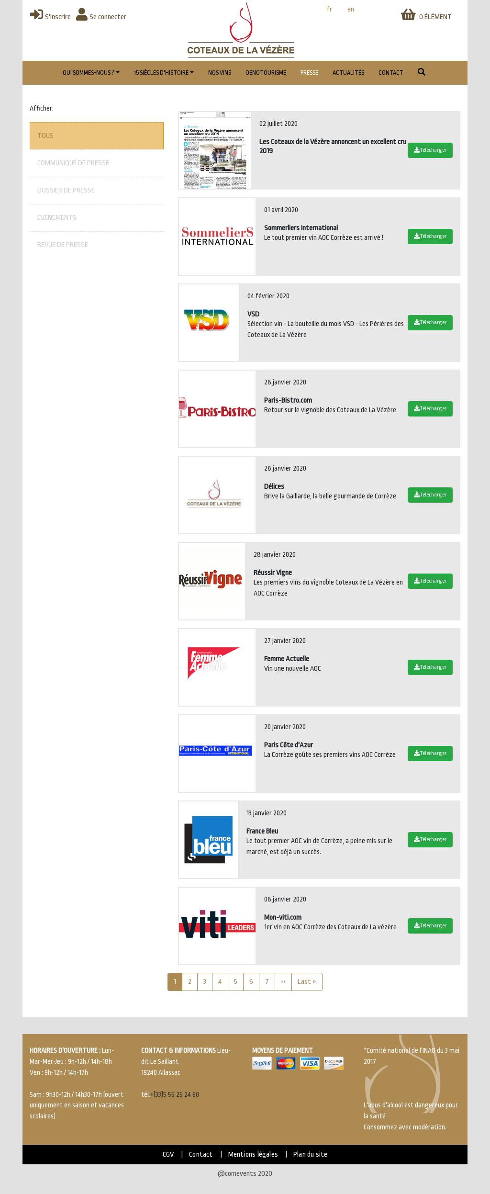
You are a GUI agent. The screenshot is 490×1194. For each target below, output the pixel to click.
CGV (168, 1154)
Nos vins (219, 72)
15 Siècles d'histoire (161, 72)
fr (329, 9)
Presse (309, 72)
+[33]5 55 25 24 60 (174, 1095)
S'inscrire (50, 17)
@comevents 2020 (245, 1174)
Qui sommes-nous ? (88, 72)
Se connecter (101, 17)
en (350, 9)
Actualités (348, 72)
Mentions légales (253, 1154)
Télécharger (430, 150)
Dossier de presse (66, 190)
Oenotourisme (265, 72)
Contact (391, 72)
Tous (45, 136)
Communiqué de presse (73, 163)
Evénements (57, 218)
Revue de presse (62, 245)
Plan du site (310, 1154)
